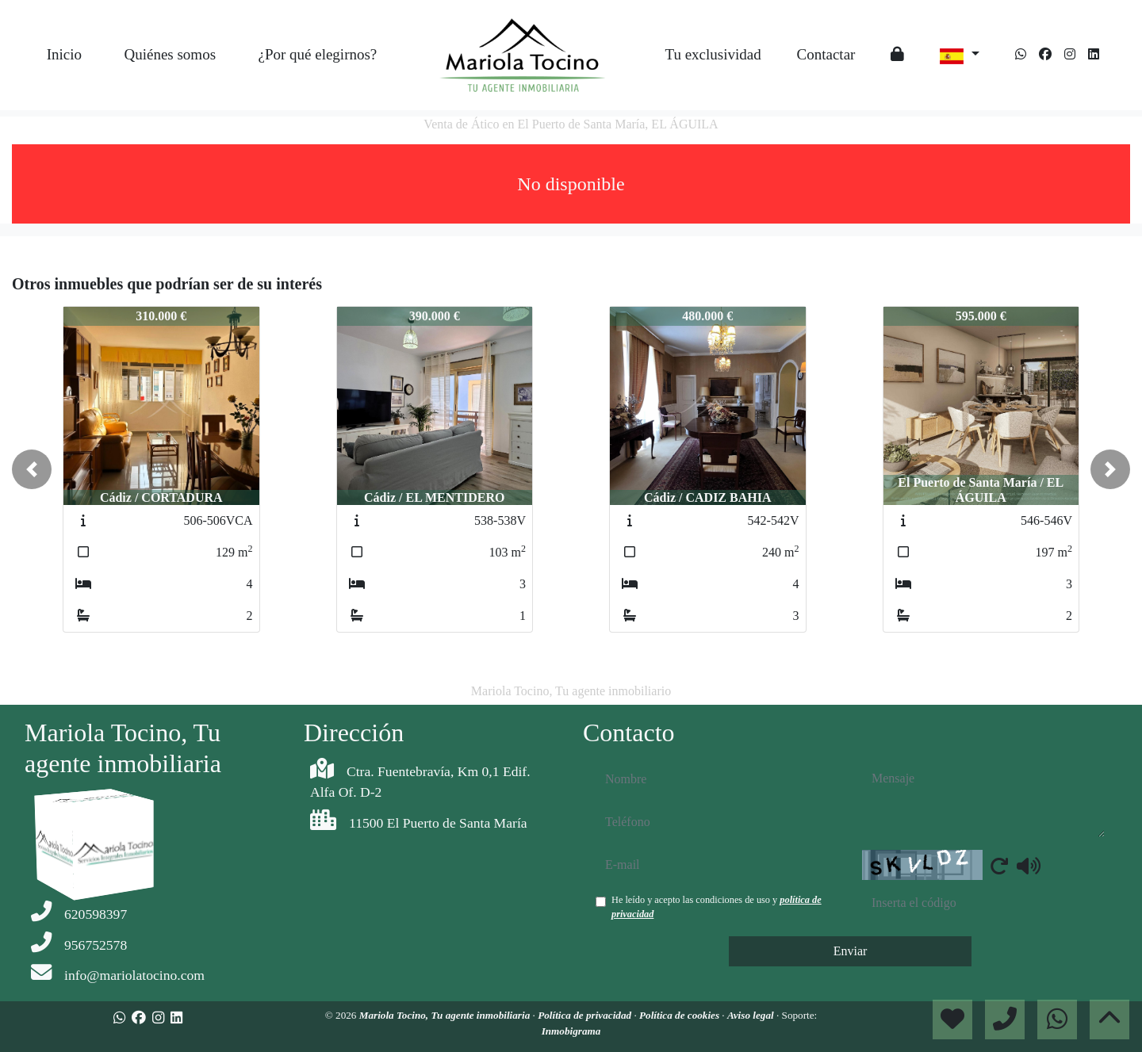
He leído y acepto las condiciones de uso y (716, 907)
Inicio (64, 54)
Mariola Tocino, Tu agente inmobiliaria (446, 1015)
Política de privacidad (586, 1015)
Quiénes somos (170, 54)
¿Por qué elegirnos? (317, 54)
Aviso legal (751, 1015)
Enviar (851, 951)
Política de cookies (680, 1015)
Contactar (826, 54)
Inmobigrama (571, 1031)
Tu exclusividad (713, 54)
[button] (32, 469)
